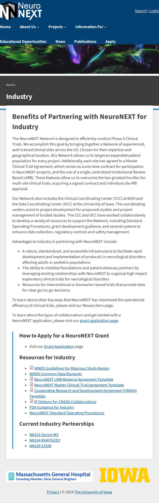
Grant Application (59, 346)
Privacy (53, 492)
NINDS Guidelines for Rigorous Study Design (71, 368)
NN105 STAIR (40, 446)
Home (10, 84)
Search (141, 11)
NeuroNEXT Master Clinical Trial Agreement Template (79, 385)
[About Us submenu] (38, 27)
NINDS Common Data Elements (55, 374)
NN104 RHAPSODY (44, 440)
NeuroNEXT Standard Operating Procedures (66, 413)
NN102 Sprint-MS (44, 435)
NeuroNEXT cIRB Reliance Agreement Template (73, 379)
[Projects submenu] (65, 27)
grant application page (99, 321)
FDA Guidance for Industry (51, 407)
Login (154, 11)
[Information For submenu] (105, 27)
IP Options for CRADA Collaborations (65, 402)
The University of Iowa (93, 492)
